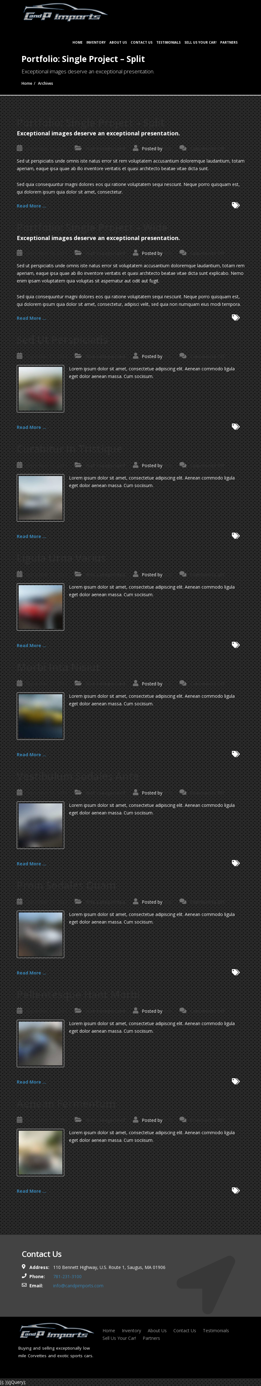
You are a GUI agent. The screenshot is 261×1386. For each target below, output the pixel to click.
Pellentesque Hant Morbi (78, 994)
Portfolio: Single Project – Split (91, 122)
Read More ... (31, 206)
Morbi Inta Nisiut (58, 667)
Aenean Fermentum (66, 1103)
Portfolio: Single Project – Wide (92, 227)
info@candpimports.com (78, 1286)
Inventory (96, 42)
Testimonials (168, 42)
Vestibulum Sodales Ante (78, 776)
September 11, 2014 (46, 356)
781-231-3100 (67, 1276)
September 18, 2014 (46, 148)
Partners (229, 42)
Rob (168, 148)
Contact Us (141, 42)
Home (77, 42)
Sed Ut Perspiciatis (62, 339)
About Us (118, 42)
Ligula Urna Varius (61, 558)
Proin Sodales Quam (66, 885)
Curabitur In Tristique (69, 448)
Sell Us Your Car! (200, 42)
